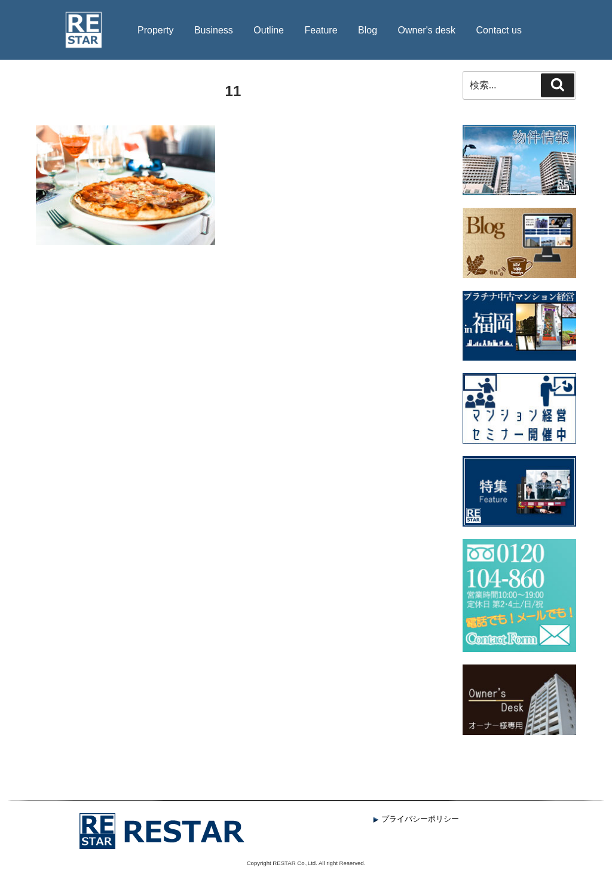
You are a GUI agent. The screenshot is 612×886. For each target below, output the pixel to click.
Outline (268, 30)
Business (213, 30)
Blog (367, 30)
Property (155, 30)
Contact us (498, 30)
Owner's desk (426, 30)
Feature (320, 30)
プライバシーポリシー (416, 818)
